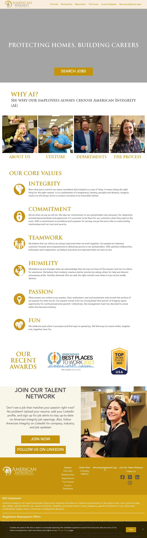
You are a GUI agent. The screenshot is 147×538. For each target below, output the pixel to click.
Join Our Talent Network (131, 468)
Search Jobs (73, 71)
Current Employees (109, 4)
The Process (93, 4)
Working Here (66, 4)
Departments (80, 4)
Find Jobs (54, 4)
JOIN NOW (40, 439)
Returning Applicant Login (130, 4)
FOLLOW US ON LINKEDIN (40, 450)
